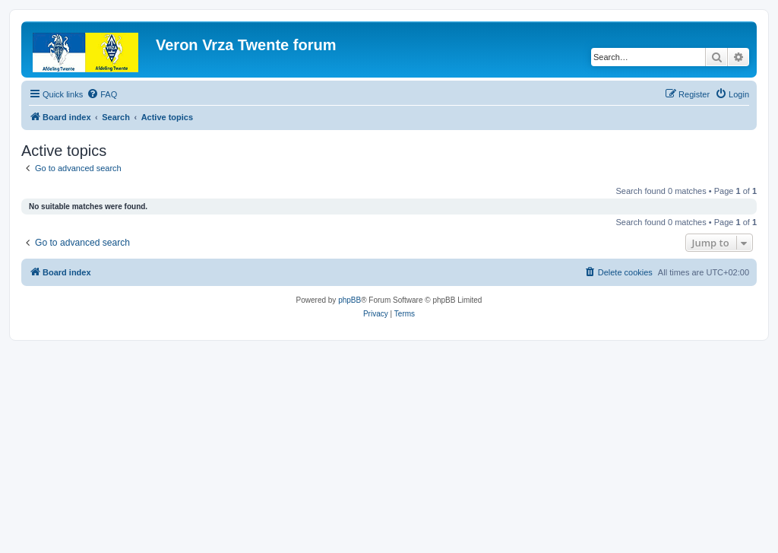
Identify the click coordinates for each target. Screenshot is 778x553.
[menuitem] (102, 94)
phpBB (349, 300)
